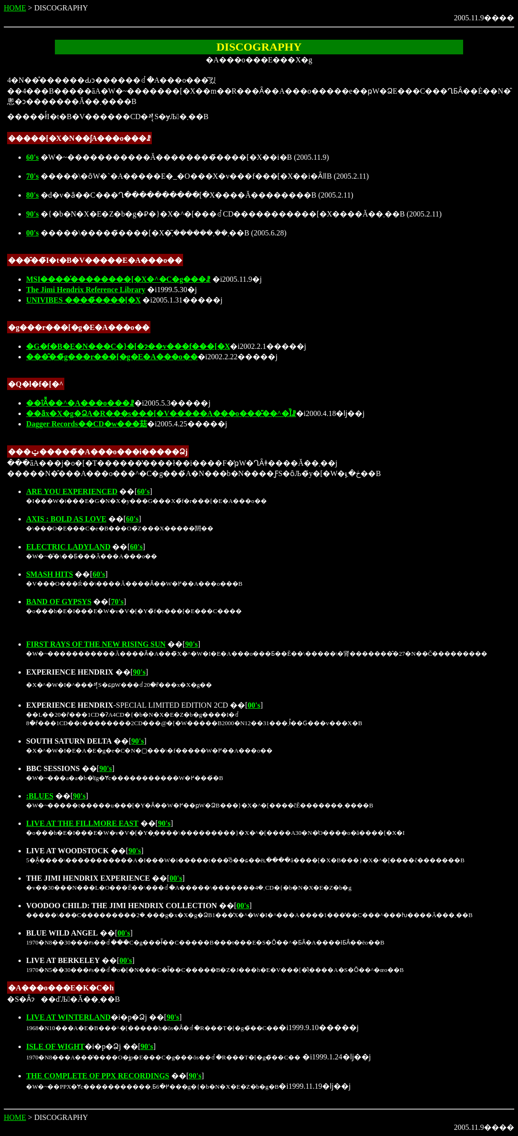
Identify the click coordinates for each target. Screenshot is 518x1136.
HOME (15, 8)
